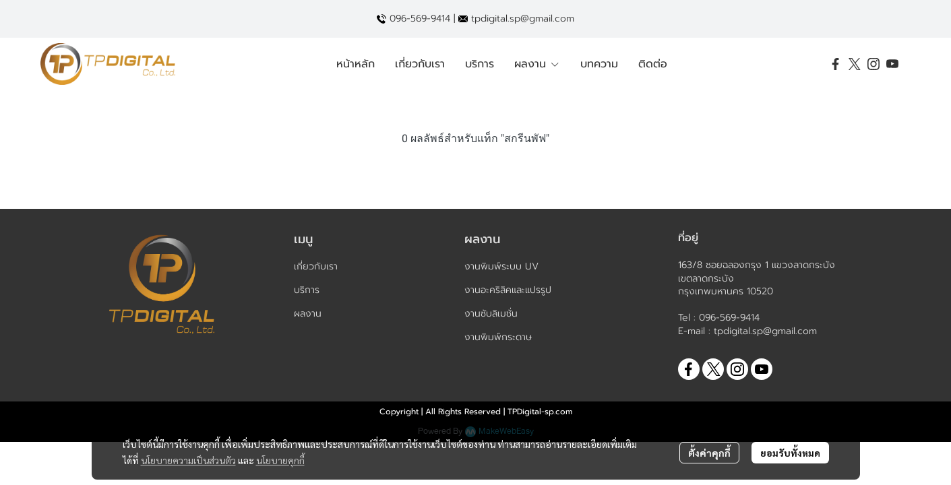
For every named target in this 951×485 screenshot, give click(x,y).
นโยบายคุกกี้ (280, 460)
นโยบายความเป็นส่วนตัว (188, 460)
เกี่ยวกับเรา (316, 266)
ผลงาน (307, 313)
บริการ (306, 290)
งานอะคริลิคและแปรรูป (507, 290)
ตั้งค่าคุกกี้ (709, 453)
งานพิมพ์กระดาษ (498, 337)
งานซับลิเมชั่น (491, 313)
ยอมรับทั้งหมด (790, 453)
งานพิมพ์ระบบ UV (501, 266)
